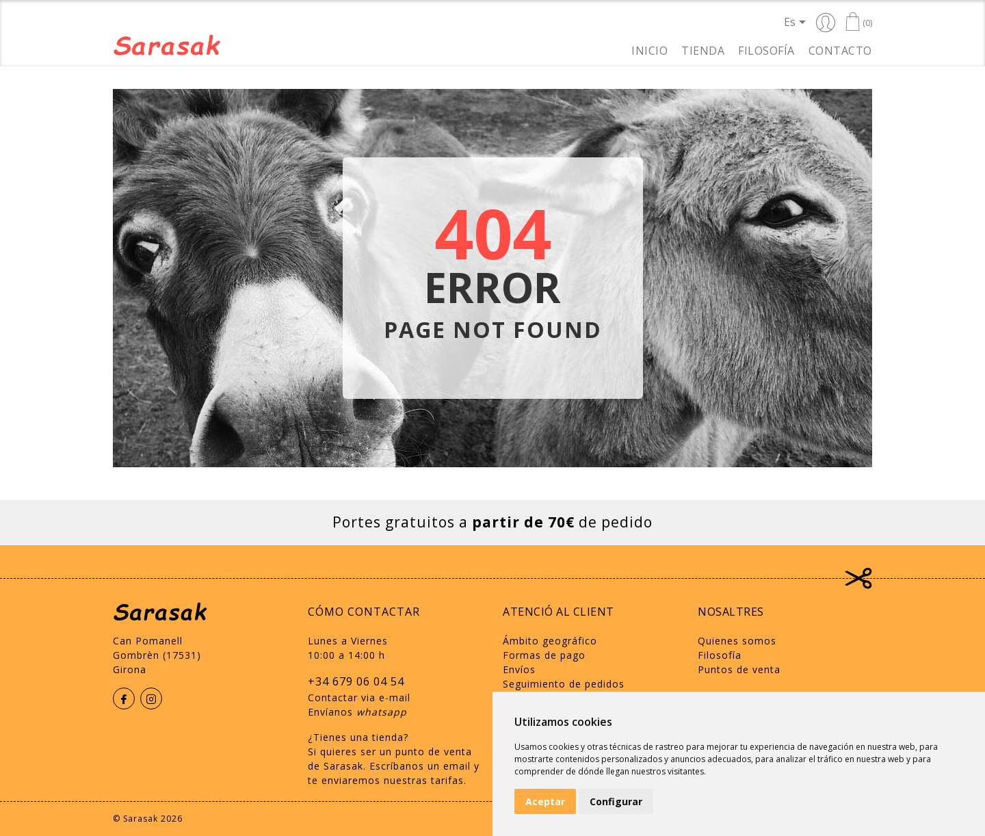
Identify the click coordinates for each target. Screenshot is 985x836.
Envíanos (357, 711)
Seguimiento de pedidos (564, 683)
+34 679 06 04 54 (356, 681)
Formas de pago (544, 655)
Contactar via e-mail (359, 697)
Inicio (649, 49)
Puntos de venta (739, 669)
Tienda (702, 49)
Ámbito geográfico (550, 640)
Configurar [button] (616, 801)
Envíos (519, 669)
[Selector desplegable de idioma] (797, 22)
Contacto (840, 49)
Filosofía (766, 49)
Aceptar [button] (545, 801)
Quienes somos (737, 640)
